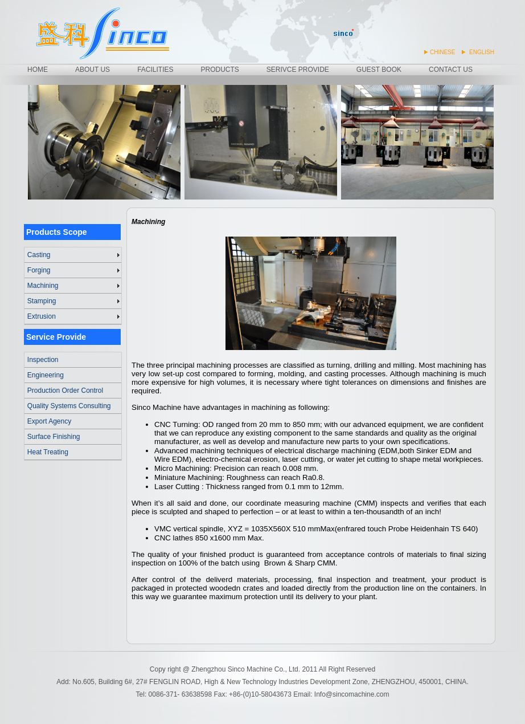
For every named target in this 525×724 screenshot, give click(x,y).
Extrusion (41, 316)
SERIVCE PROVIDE (297, 70)
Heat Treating (47, 452)
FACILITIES (155, 70)
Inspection (43, 360)
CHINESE (442, 52)
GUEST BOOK (378, 70)
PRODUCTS (219, 70)
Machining (43, 286)
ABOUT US (92, 70)
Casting (39, 255)
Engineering (45, 375)
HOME (37, 70)
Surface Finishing (53, 437)
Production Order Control (65, 390)
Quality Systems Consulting (69, 406)
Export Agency (49, 421)
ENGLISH (481, 52)
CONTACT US (451, 70)
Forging (39, 270)
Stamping (41, 301)
